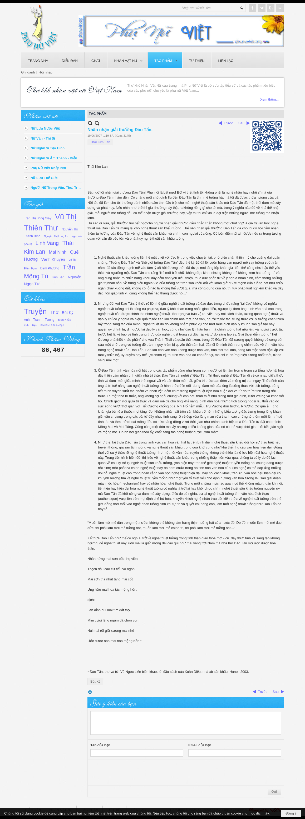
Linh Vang (47, 243)
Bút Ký (67, 312)
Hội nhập (45, 72)
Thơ (54, 312)
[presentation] (130, 772)
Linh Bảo (58, 277)
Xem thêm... (269, 99)
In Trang (90, 691)
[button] (127, 60)
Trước (228, 123)
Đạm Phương (49, 268)
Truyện (35, 311)
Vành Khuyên (53, 259)
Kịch (26, 325)
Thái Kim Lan (100, 142)
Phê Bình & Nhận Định (53, 325)
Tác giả (33, 203)
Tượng (50, 320)
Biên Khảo (64, 319)
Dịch (34, 325)
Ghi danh (28, 72)
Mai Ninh (57, 252)
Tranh (37, 320)
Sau (241, 123)
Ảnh (26, 320)
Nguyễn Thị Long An (56, 236)
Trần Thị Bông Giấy (37, 218)
